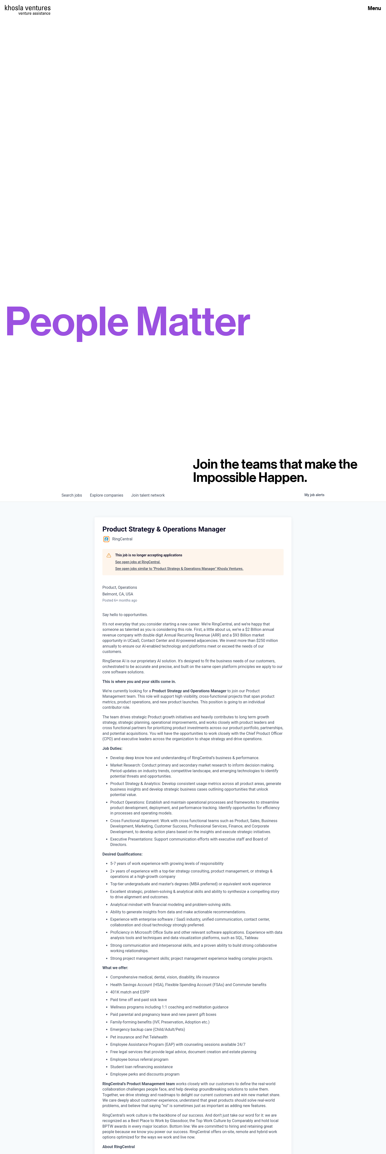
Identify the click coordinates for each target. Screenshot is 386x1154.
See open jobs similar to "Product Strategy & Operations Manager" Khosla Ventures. (179, 569)
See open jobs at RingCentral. (138, 562)
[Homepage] (27, 7)
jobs (72, 495)
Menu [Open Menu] (374, 8)
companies (106, 495)
